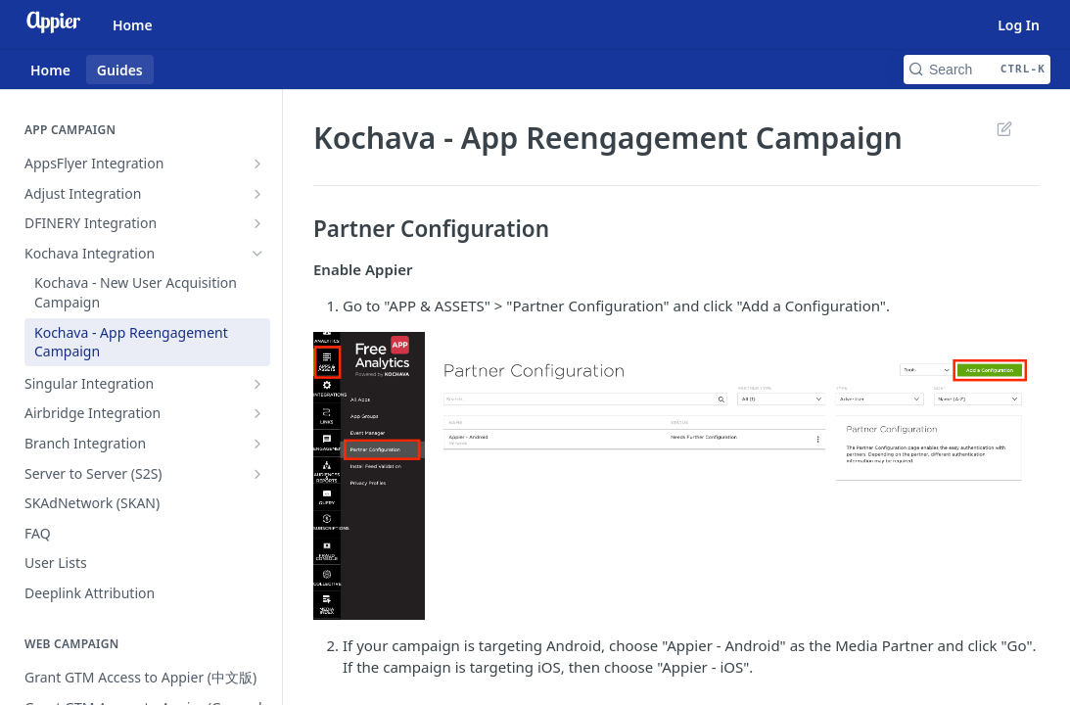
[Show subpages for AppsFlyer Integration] (257, 163)
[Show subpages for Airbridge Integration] (257, 413)
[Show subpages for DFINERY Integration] (257, 223)
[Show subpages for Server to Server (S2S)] (257, 474)
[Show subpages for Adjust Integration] (257, 194)
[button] (676, 476)
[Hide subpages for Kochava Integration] (257, 253)
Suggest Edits (1004, 128)
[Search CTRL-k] (977, 69)
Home (133, 25)
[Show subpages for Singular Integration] (257, 384)
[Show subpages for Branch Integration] (257, 443)
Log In (1019, 25)
